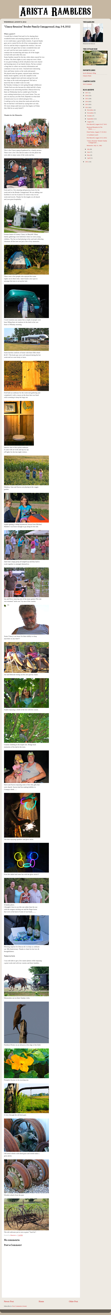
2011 (87, 162)
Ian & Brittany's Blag (89, 73)
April (89, 158)
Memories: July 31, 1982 (94, 145)
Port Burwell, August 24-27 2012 (97, 124)
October (89, 116)
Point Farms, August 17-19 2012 (97, 132)
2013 (87, 104)
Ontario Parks (87, 76)
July (88, 149)
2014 (87, 101)
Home (41, 1301)
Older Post (73, 1301)
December (90, 110)
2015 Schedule (87, 84)
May (88, 155)
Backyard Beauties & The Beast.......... (94, 128)
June (88, 152)
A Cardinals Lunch (92, 135)
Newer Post (9, 1301)
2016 (87, 95)
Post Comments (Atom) (19, 1306)
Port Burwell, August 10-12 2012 (97, 138)
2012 (87, 107)
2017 (87, 92)
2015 (87, 98)
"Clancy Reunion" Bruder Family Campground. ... (97, 141)
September (90, 119)
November (90, 113)
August (89, 122)
